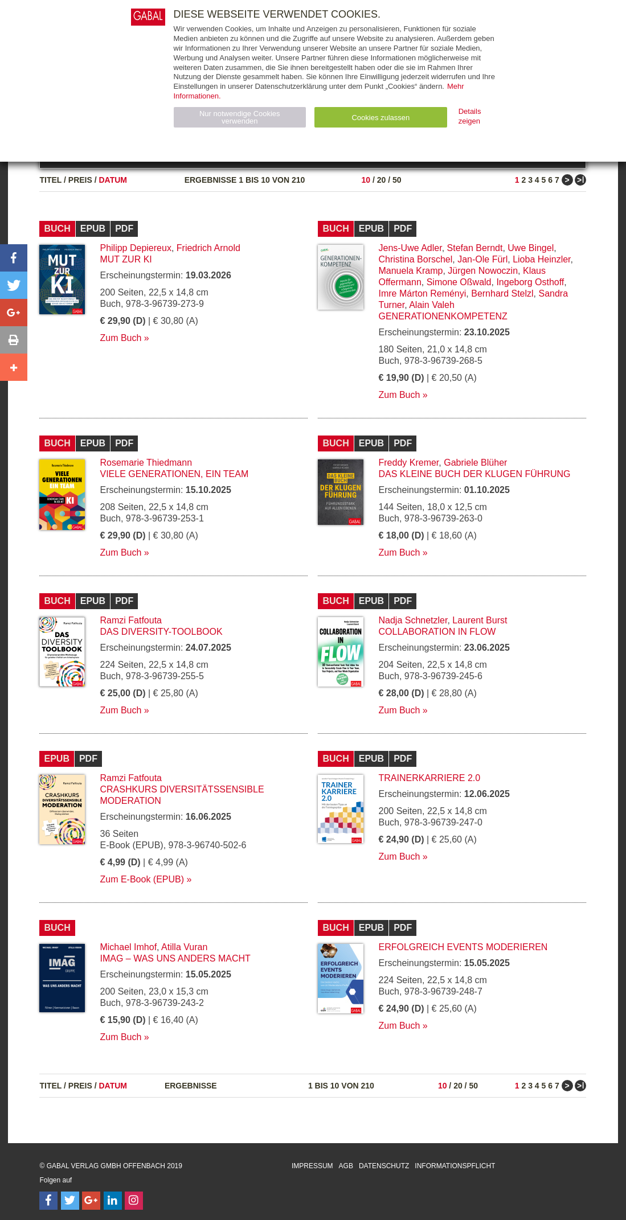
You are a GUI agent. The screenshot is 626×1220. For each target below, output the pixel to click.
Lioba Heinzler (541, 259)
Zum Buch (120, 338)
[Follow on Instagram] (134, 1201)
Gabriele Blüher (475, 462)
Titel (50, 179)
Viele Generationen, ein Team (174, 474)
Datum (113, 179)
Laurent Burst (479, 620)
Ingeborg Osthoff (530, 282)
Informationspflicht (455, 1166)
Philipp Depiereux (135, 248)
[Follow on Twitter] (70, 1201)
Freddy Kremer (408, 462)
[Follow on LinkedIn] (113, 1201)
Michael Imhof (128, 947)
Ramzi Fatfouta (130, 620)
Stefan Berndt (475, 248)
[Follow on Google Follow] (91, 1201)
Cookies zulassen (380, 117)
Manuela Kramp (410, 271)
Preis (80, 179)
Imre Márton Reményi (422, 293)
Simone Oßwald (459, 282)
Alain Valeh (432, 305)
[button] (13, 258)
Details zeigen (470, 116)
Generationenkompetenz (442, 316)
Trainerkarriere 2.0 (429, 778)
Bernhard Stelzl (502, 293)
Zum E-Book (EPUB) (142, 879)
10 (365, 179)
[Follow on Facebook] (48, 1201)
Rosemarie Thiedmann (146, 462)
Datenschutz (384, 1166)
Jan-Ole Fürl (482, 259)
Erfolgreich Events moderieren (462, 947)
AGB (346, 1166)
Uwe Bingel (531, 248)
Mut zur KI (126, 259)
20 (381, 179)
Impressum (312, 1166)
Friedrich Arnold (208, 248)
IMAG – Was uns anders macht (175, 958)
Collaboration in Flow (437, 631)
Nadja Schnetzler (412, 620)
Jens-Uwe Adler (409, 248)
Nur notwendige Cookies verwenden (239, 117)
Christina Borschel (415, 259)
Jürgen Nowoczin (483, 271)
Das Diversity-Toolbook (161, 631)
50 (397, 179)
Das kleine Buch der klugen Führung (474, 474)
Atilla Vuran (184, 947)
